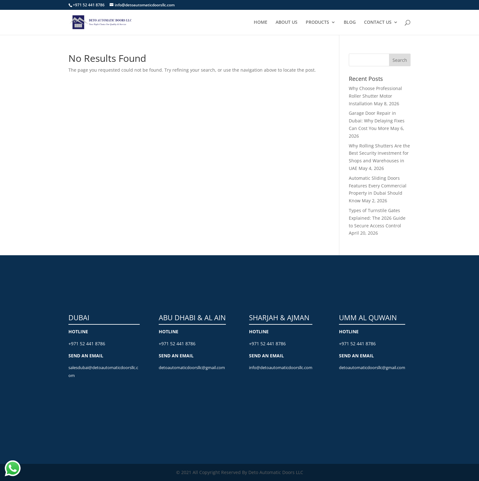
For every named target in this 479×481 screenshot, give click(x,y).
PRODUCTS (317, 22)
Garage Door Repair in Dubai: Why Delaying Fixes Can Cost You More (377, 120)
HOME (260, 22)
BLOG (350, 22)
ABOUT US (286, 22)
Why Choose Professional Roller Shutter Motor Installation (375, 96)
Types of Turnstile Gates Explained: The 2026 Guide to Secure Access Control (377, 218)
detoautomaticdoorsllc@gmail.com (192, 367)
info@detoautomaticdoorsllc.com (280, 367)
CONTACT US (378, 22)
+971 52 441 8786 (86, 344)
